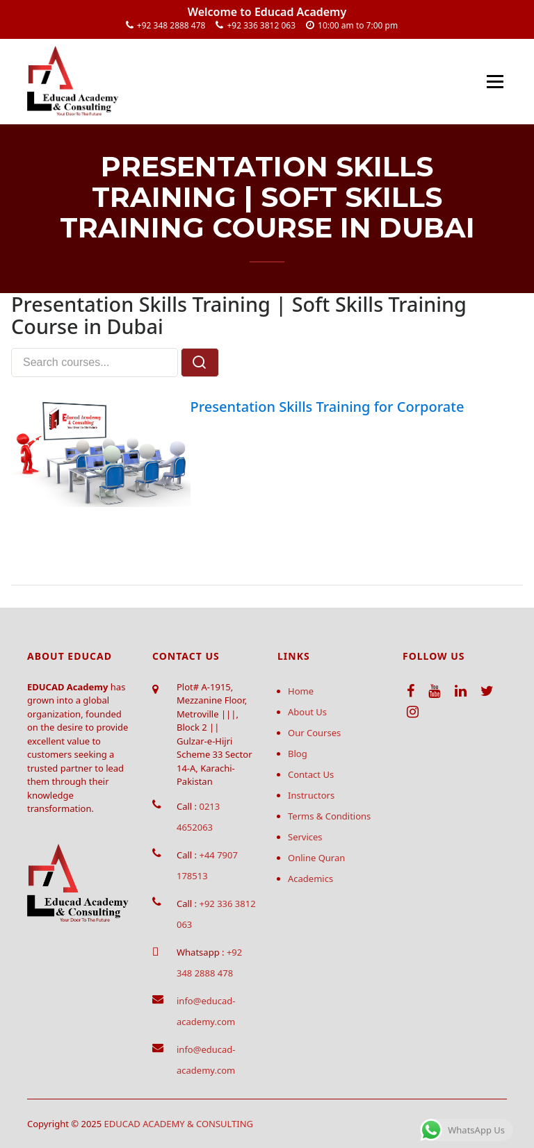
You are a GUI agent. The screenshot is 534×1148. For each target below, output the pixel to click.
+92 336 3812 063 (261, 25)
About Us (307, 712)
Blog (297, 753)
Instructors (311, 795)
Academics (310, 878)
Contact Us (311, 774)
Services (305, 837)
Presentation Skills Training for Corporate (327, 406)
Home (301, 691)
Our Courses (314, 732)
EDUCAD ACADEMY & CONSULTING (179, 1123)
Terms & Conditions (329, 816)
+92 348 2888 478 (171, 25)
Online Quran (316, 857)
